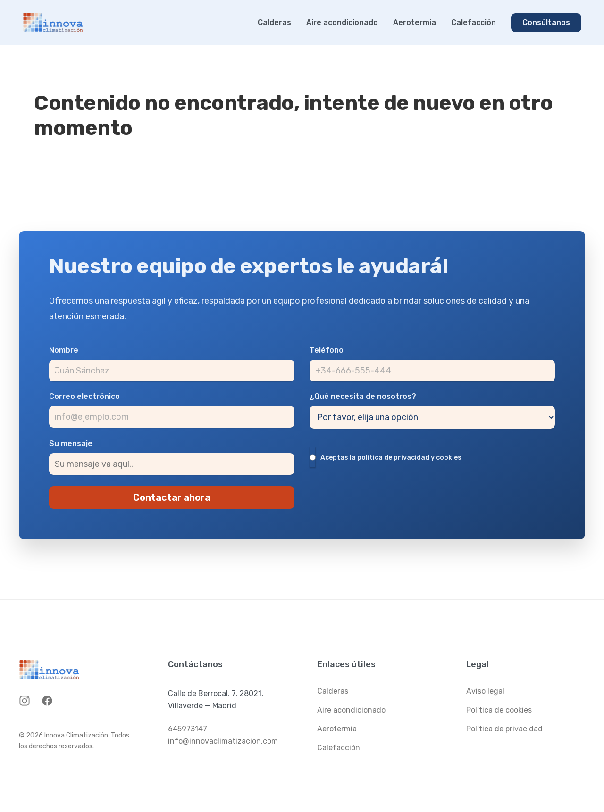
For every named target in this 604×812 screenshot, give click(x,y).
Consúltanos (546, 22)
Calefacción (473, 22)
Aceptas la (390, 458)
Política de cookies (499, 709)
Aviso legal (485, 691)
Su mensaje (70, 443)
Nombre (63, 350)
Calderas (274, 22)
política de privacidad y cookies (409, 458)
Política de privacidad (504, 728)
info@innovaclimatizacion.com (223, 741)
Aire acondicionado (342, 22)
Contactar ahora (171, 497)
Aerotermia (414, 22)
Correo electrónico (84, 396)
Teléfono (327, 350)
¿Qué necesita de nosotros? (363, 396)
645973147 (187, 728)
